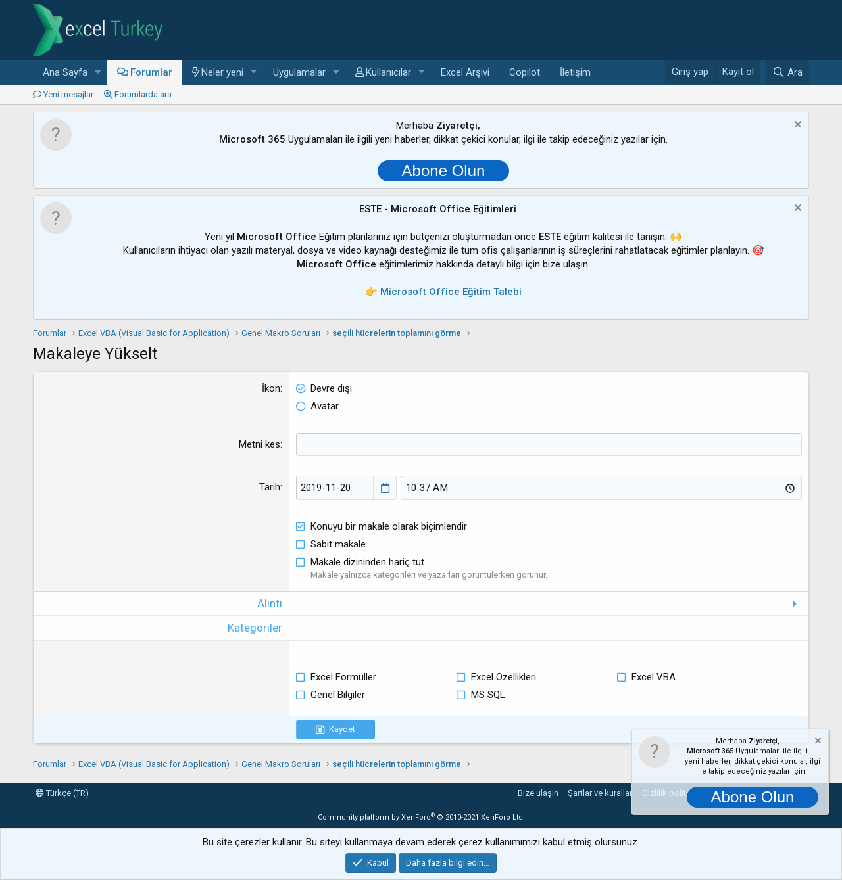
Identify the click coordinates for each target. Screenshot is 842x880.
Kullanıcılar (388, 72)
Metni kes (259, 444)
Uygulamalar (299, 72)
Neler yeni (222, 72)
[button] (98, 72)
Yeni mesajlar (68, 94)
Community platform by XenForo (421, 817)
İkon (271, 388)
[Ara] (787, 72)
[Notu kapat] (796, 126)
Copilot (524, 72)
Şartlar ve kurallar (600, 793)
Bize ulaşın (538, 793)
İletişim (575, 72)
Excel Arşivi (465, 72)
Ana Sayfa (65, 72)
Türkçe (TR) (62, 793)
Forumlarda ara (143, 94)
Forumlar (151, 72)
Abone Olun (443, 170)
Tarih (269, 487)
